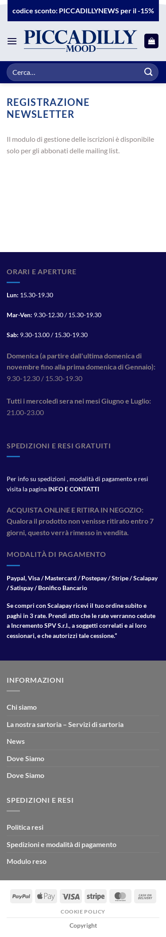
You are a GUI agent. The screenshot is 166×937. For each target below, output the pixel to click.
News (16, 741)
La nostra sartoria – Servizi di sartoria (65, 724)
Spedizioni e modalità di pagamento (61, 844)
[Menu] (12, 41)
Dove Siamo (25, 758)
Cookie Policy (83, 911)
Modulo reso (26, 861)
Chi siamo (22, 707)
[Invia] (149, 72)
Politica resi (25, 827)
